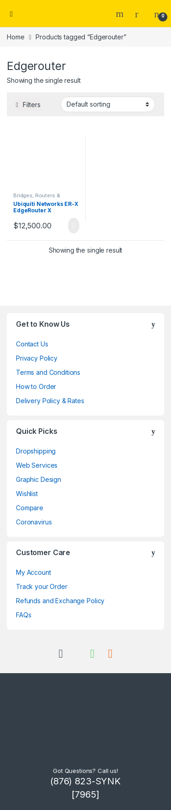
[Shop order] (108, 104)
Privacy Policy (36, 358)
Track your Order (41, 586)
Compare (29, 508)
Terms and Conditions (48, 372)
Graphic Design (38, 479)
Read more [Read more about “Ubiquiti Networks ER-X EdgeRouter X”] (73, 225)
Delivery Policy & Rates (50, 401)
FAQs (23, 615)
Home (15, 37)
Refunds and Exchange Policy (60, 601)
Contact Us (32, 344)
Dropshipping (36, 451)
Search (121, 14)
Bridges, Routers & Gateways (36, 198)
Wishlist (27, 493)
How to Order (36, 386)
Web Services (36, 465)
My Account (33, 572)
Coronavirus (34, 522)
